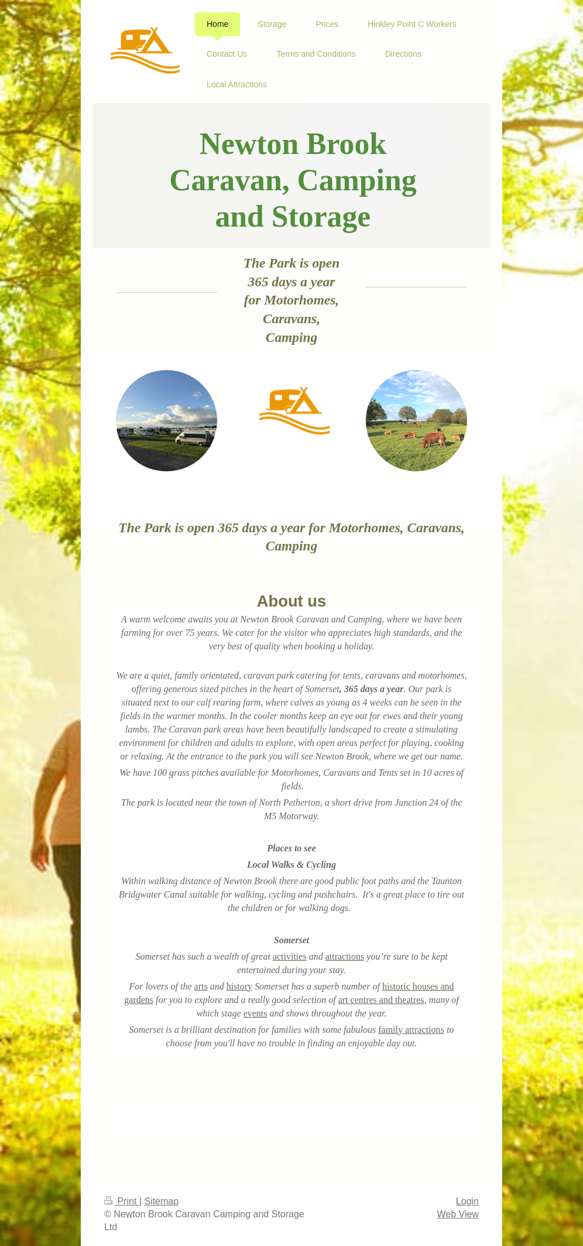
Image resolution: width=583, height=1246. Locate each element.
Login (467, 1201)
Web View (458, 1214)
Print (121, 1201)
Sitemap (161, 1201)
